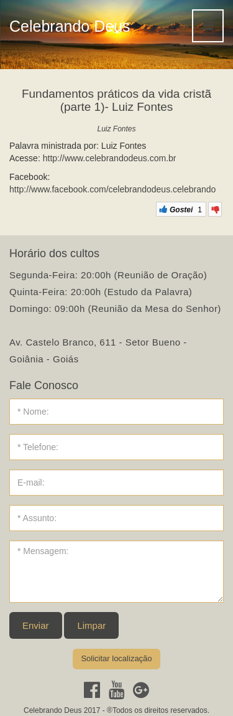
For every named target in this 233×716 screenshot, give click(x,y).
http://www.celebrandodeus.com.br (109, 158)
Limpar (91, 625)
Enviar (35, 625)
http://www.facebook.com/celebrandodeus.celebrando (112, 189)
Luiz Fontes (116, 129)
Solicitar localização (116, 658)
